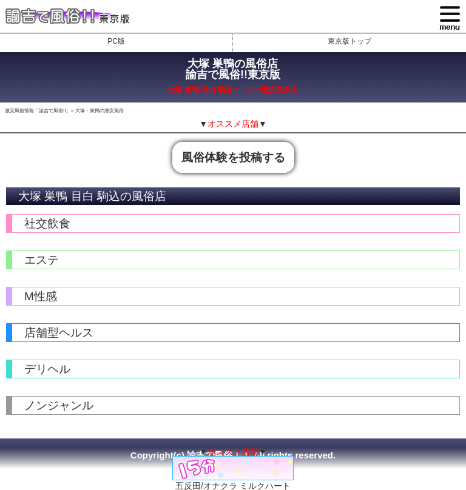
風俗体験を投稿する (233, 157)
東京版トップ (349, 41)
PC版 (116, 41)
